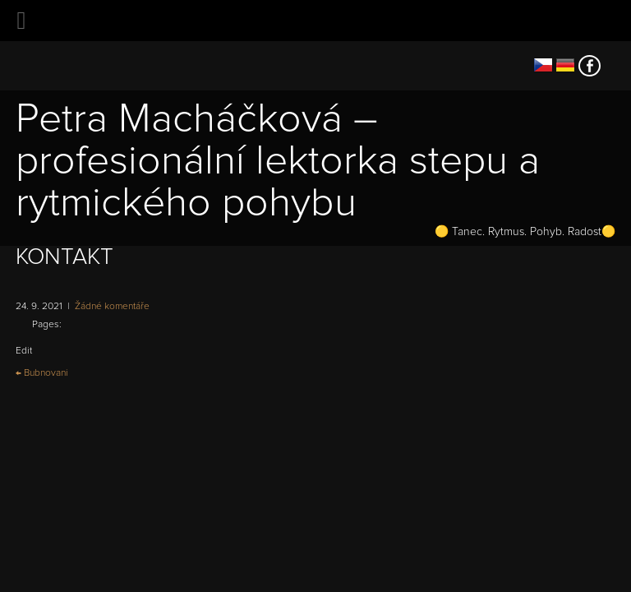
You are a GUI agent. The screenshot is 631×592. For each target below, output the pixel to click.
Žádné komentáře (112, 307)
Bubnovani (42, 373)
